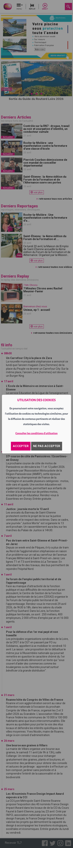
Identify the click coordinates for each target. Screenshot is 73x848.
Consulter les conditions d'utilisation (36, 433)
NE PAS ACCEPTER (46, 446)
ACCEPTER (21, 446)
